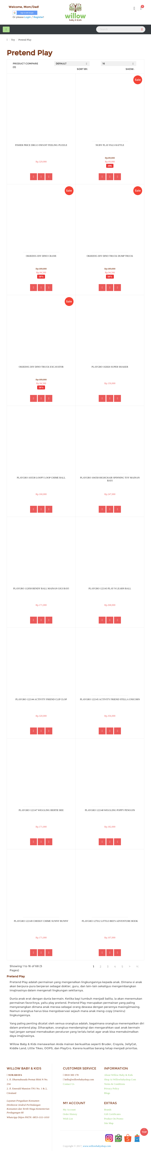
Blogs (107, 1093)
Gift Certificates (112, 1114)
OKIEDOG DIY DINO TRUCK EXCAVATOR (41, 366)
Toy (13, 39)
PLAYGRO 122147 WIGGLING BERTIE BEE (41, 810)
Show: (130, 69)
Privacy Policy (111, 1088)
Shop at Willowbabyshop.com (120, 1079)
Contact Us (68, 1083)
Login (27, 17)
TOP (144, 1129)
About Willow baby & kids (118, 1074)
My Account (69, 1109)
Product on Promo (113, 1118)
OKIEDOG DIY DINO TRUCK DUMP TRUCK (110, 256)
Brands (107, 1109)
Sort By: (82, 69)
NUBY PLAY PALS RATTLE (110, 145)
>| (137, 966)
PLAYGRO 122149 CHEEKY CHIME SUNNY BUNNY (41, 921)
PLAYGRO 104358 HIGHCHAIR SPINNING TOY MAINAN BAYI (110, 479)
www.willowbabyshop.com (97, 1146)
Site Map (108, 1123)
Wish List (68, 1118)
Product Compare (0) (25, 65)
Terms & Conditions (114, 1083)
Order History (70, 1114)
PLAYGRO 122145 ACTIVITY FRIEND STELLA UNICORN (110, 699)
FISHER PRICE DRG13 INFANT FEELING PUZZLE (41, 145)
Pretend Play (24, 39)
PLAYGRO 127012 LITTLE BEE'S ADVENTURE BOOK (110, 921)
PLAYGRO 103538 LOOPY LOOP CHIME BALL (41, 477)
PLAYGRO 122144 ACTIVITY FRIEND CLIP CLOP (41, 699)
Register (38, 17)
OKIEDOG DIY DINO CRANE (41, 256)
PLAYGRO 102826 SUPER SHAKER (110, 366)
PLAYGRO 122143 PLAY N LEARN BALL (110, 588)
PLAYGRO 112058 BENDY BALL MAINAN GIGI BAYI (41, 588)
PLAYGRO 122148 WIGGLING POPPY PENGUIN (110, 810)
